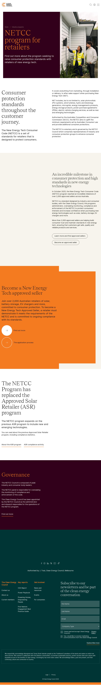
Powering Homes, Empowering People (24, 599)
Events (36, 595)
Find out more (7, 514)
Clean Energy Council (50, 679)
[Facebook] (41, 563)
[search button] (91, 5)
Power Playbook (24, 593)
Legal (46, 674)
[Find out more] (15, 330)
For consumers (39, 600)
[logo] (7, 4)
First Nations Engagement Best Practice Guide (24, 609)
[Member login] (94, 5)
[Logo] (50, 548)
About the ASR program (11, 445)
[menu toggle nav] (98, 5)
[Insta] (44, 563)
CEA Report (22, 588)
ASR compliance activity (34, 445)
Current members (8, 600)
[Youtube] (55, 563)
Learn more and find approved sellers (69, 236)
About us (5, 595)
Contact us (6, 590)
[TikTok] (59, 563)
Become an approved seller (65, 242)
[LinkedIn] (48, 563)
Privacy (53, 674)
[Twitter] (51, 563)
